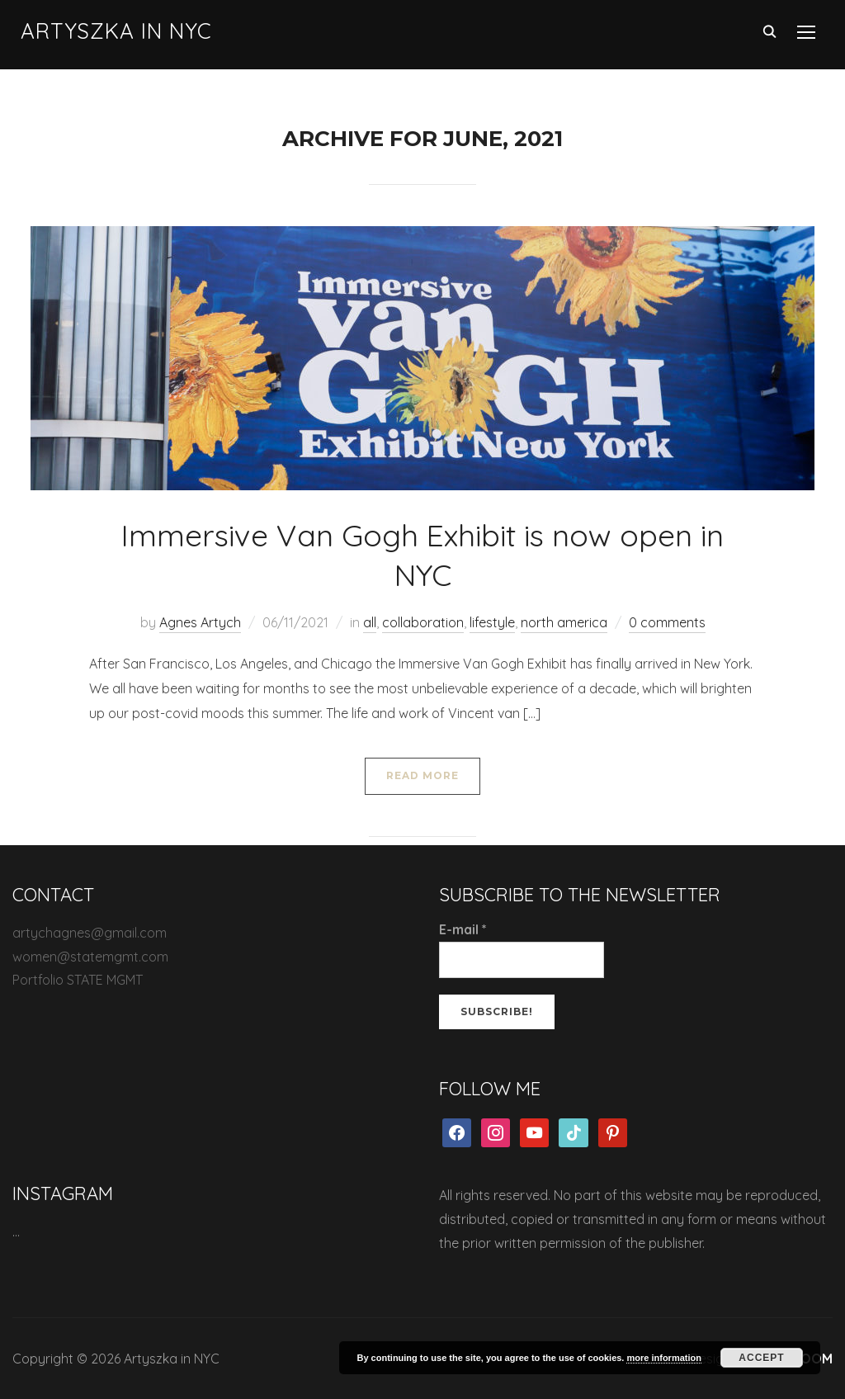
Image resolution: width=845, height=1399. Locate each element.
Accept (761, 1358)
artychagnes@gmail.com (89, 932)
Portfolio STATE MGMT (77, 979)
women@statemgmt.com (90, 956)
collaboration (423, 622)
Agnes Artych (200, 622)
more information (663, 1358)
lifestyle (492, 622)
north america (564, 622)
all (369, 622)
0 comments (667, 622)
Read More (422, 775)
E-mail (463, 929)
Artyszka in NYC (116, 31)
